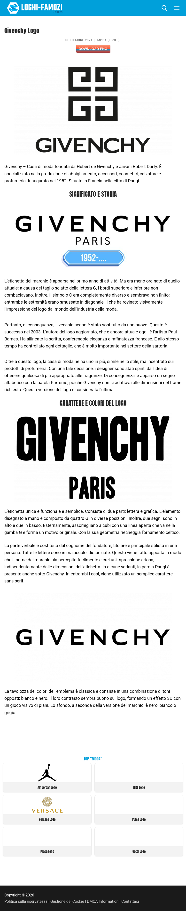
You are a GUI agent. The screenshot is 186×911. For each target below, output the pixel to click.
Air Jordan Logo (47, 787)
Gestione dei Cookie (67, 901)
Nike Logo (139, 787)
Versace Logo (47, 819)
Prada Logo (47, 851)
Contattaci (130, 901)
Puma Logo (139, 819)
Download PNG (93, 49)
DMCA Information (102, 901)
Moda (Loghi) (108, 40)
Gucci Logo (139, 851)
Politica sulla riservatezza (25, 901)
